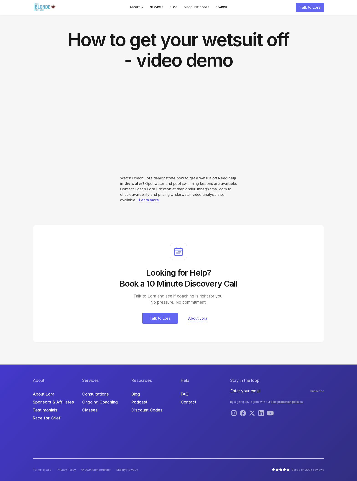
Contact (188, 402)
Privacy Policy (66, 469)
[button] (137, 7)
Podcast (139, 402)
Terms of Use (42, 469)
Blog (173, 7)
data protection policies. (287, 401)
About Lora (43, 394)
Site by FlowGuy (127, 469)
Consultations (95, 394)
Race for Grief (47, 418)
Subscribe (317, 391)
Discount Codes (196, 7)
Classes (90, 410)
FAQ (185, 394)
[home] (45, 7)
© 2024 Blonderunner (96, 469)
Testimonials (45, 410)
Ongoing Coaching (100, 402)
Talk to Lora (310, 7)
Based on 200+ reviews (308, 469)
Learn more (149, 200)
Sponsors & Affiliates (53, 402)
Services (156, 7)
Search (221, 7)
